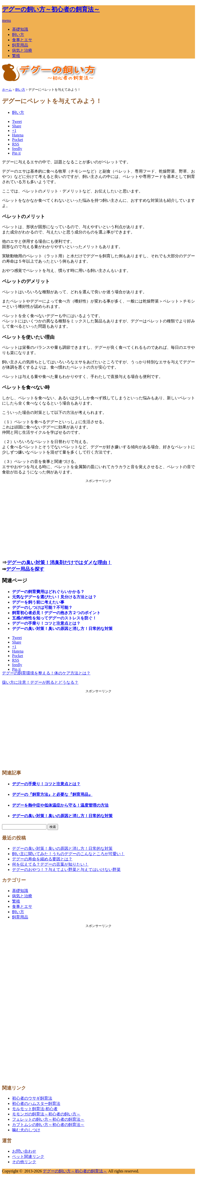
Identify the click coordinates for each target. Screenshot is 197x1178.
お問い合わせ (24, 1151)
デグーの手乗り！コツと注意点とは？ (46, 623)
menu (6, 20)
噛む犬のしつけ (26, 1130)
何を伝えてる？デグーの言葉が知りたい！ (50, 864)
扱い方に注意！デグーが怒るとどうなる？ (40, 682)
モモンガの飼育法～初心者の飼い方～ (46, 1114)
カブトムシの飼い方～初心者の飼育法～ (48, 1124)
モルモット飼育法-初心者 (35, 1109)
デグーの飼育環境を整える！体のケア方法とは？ (46, 673)
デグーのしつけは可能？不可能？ (42, 607)
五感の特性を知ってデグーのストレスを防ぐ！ (54, 618)
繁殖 (16, 56)
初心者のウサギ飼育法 (32, 1098)
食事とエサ (22, 40)
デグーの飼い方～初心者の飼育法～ (51, 9)
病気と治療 (22, 50)
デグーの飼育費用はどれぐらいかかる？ (48, 592)
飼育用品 (20, 45)
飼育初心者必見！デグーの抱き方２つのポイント (56, 613)
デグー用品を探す (25, 569)
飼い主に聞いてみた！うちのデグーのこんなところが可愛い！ (68, 854)
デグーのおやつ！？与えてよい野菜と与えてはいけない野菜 (66, 869)
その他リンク (24, 1162)
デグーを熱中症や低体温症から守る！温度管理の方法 (60, 805)
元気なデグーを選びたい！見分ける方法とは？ (54, 597)
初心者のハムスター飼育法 (36, 1103)
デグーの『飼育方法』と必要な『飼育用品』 (52, 794)
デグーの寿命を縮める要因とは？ (42, 859)
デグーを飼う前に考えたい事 (38, 602)
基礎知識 (20, 29)
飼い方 (18, 34)
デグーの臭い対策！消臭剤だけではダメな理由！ (59, 562)
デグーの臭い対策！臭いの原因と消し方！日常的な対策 (62, 628)
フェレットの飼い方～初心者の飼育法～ (48, 1119)
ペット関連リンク (28, 1156)
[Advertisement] (98, 518)
